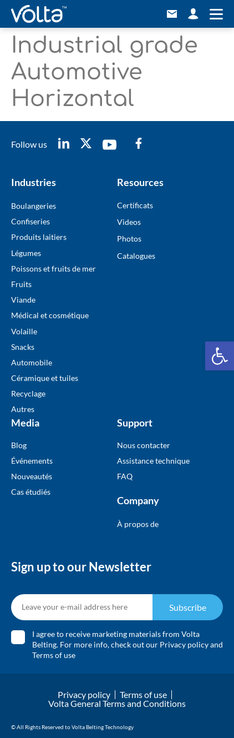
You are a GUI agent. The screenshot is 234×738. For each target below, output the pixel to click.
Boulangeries (33, 205)
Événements (32, 460)
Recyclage (28, 393)
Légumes (26, 253)
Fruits (21, 284)
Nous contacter (143, 445)
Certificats (135, 205)
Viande (23, 299)
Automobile (31, 362)
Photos (129, 238)
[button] (219, 356)
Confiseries (30, 221)
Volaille (24, 331)
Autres (22, 409)
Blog (19, 445)
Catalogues (136, 255)
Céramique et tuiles (44, 378)
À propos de (138, 524)
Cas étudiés (30, 491)
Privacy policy (184, 644)
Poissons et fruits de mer (53, 268)
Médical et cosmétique (50, 315)
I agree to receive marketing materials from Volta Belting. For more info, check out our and (127, 644)
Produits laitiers (39, 237)
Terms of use (53, 655)
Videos (129, 222)
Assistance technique (153, 460)
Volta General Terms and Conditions (117, 703)
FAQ (125, 476)
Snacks (22, 347)
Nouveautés (31, 476)
